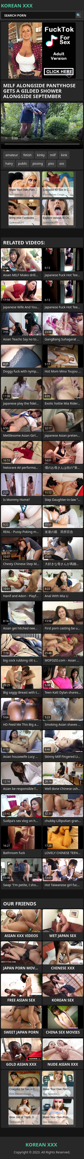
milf (53, 155)
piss (51, 163)
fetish (27, 155)
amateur (11, 155)
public (22, 163)
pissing (37, 163)
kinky (41, 155)
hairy (9, 163)
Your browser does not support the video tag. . (42, 126)
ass (61, 163)
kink (64, 155)
